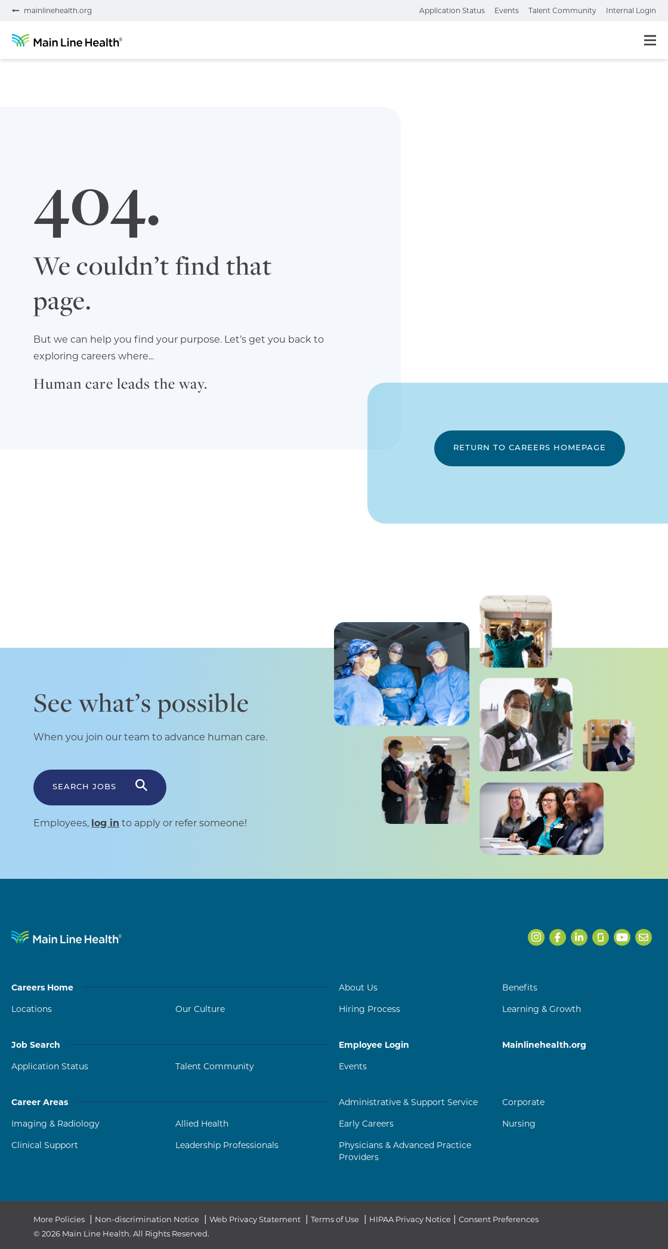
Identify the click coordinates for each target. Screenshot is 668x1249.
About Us (358, 987)
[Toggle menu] (650, 40)
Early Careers (366, 1123)
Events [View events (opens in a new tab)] (506, 10)
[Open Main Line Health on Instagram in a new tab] (536, 937)
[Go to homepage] (67, 40)
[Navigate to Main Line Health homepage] (66, 937)
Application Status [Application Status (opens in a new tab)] (49, 1066)
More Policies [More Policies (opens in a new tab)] (59, 1219)
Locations (31, 1009)
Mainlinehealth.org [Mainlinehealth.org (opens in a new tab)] (544, 1044)
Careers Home (170, 987)
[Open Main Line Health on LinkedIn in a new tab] (579, 937)
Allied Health (201, 1123)
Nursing (519, 1123)
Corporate (523, 1102)
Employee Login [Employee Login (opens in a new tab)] (374, 1044)
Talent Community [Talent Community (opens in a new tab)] (214, 1066)
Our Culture (200, 1009)
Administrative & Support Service (408, 1102)
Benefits (519, 987)
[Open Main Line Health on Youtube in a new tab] (622, 937)
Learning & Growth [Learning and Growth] (541, 1009)
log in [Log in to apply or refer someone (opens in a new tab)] (105, 823)
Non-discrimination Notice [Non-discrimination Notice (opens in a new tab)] (147, 1219)
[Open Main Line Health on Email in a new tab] (643, 937)
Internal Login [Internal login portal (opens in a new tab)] (631, 10)
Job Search (170, 1044)
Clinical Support (44, 1145)
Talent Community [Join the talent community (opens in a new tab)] (562, 10)
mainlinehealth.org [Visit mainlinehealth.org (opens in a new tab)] (58, 10)
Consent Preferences (499, 1219)
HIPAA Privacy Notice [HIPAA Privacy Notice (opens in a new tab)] (410, 1219)
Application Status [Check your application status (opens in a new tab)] (452, 10)
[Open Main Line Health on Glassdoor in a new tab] (600, 937)
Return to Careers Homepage (529, 448)
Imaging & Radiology (55, 1123)
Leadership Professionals (227, 1145)
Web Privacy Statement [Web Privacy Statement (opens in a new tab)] (255, 1219)
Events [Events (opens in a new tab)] (353, 1066)
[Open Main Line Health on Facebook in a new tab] (557, 937)
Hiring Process (369, 1009)
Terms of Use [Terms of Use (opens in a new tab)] (335, 1219)
